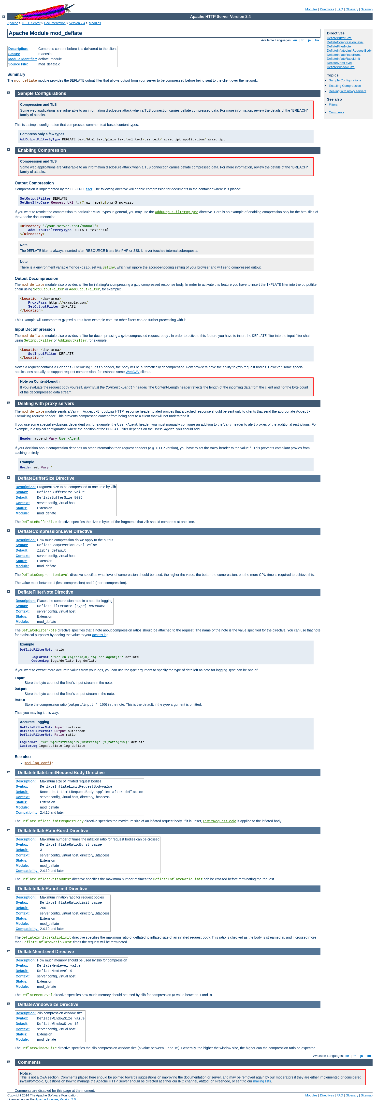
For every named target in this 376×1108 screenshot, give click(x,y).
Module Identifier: (22, 59)
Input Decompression (35, 329)
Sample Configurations (345, 80)
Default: (22, 497)
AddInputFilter (72, 341)
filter (89, 189)
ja (309, 40)
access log (100, 635)
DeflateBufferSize (339, 38)
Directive (65, 478)
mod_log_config (39, 763)
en (295, 40)
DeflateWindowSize (341, 67)
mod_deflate (25, 81)
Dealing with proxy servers (347, 91)
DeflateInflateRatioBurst (344, 55)
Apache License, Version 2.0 (55, 1099)
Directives (327, 9)
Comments (336, 112)
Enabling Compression (345, 86)
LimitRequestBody (219, 821)
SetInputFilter (38, 341)
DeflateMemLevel (339, 63)
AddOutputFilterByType (176, 212)
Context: (23, 503)
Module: (22, 513)
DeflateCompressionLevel (345, 42)
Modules (311, 9)
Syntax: (22, 492)
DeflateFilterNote (339, 46)
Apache (12, 23)
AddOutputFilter (84, 289)
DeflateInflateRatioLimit (343, 58)
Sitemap (367, 9)
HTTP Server (31, 23)
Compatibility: (27, 812)
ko (317, 40)
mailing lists (262, 1081)
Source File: (18, 64)
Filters (333, 104)
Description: (18, 49)
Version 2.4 (77, 23)
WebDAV (132, 372)
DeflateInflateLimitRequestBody (349, 50)
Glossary (352, 9)
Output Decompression (36, 278)
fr (303, 40)
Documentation (54, 23)
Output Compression (34, 183)
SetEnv (108, 268)
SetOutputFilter (48, 289)
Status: (14, 54)
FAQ (340, 9)
